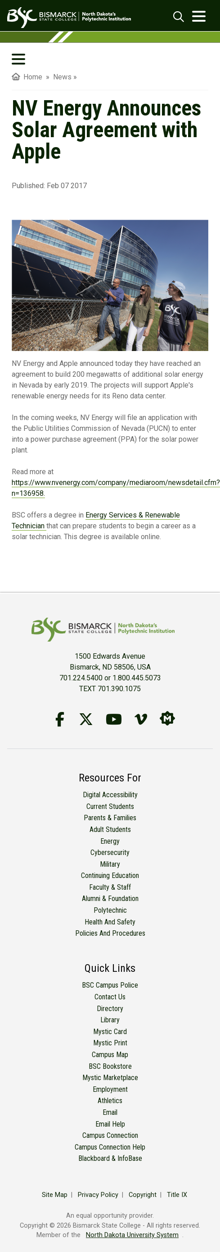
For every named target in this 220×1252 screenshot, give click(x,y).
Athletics (110, 1100)
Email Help (110, 1124)
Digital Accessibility (110, 794)
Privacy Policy (98, 1195)
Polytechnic (110, 910)
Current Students (110, 806)
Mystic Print (110, 1043)
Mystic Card (110, 1031)
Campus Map (110, 1054)
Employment (110, 1089)
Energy (110, 841)
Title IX (177, 1195)
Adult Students (110, 829)
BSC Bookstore (110, 1066)
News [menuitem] (62, 77)
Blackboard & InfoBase (110, 1158)
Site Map (54, 1195)
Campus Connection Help (110, 1147)
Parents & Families (110, 817)
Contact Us (110, 997)
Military (110, 864)
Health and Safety (110, 922)
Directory (110, 1008)
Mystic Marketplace (110, 1077)
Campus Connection (110, 1135)
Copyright (143, 1195)
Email (110, 1112)
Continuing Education (110, 875)
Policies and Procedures (110, 933)
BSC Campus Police (110, 985)
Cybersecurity (110, 852)
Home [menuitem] (27, 77)
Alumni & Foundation (110, 898)
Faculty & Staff (110, 887)
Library (110, 1020)
